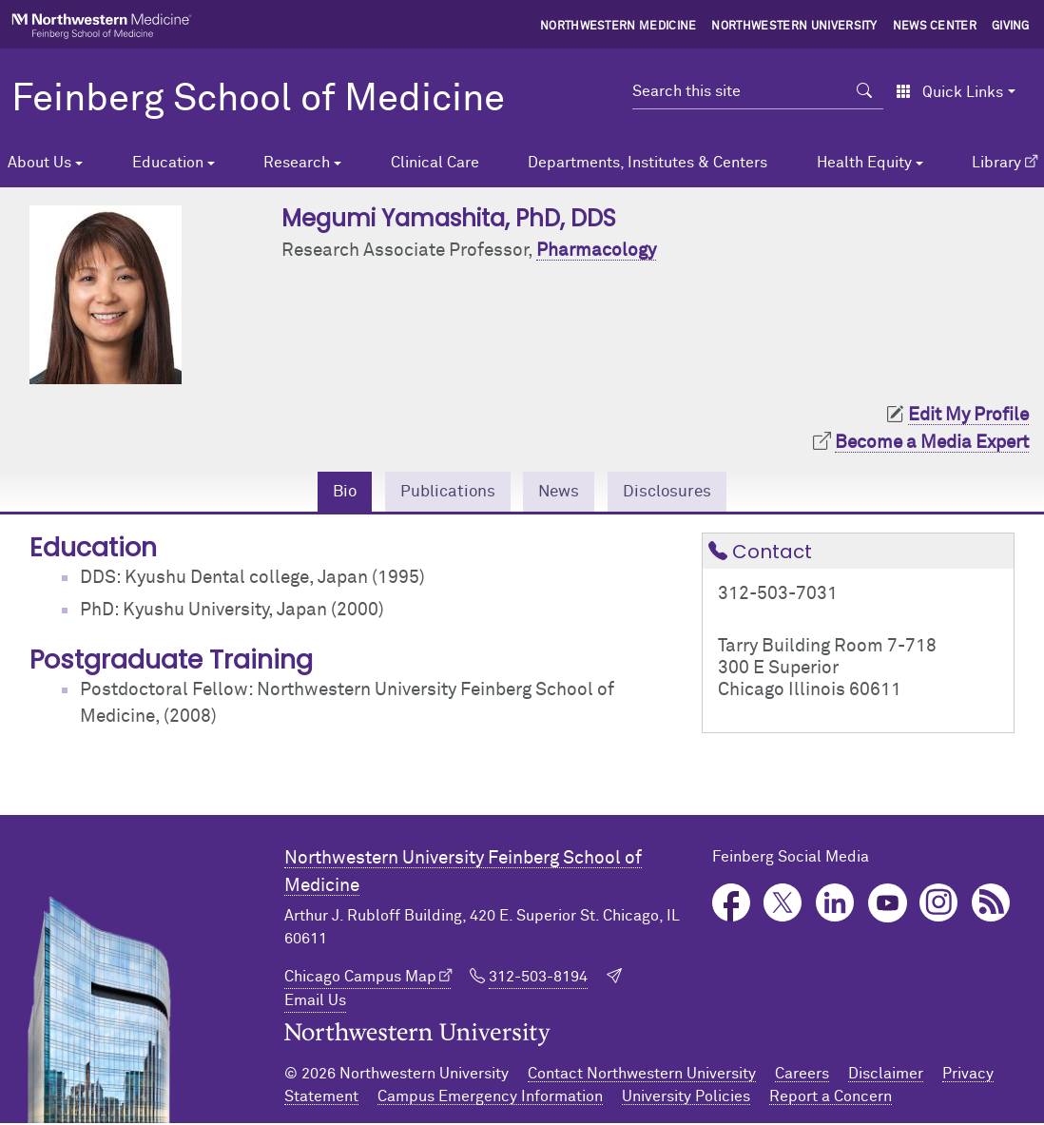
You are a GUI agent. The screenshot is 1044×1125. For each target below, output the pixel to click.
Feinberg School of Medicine (258, 100)
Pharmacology (596, 251)
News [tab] (561, 492)
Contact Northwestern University (642, 1075)
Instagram (938, 905)
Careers (802, 1075)
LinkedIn (835, 905)
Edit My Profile (968, 415)
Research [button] (296, 162)
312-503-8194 (538, 979)
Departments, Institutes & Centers (647, 162)
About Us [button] (39, 162)
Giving (1011, 26)
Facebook (731, 905)
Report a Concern (830, 1098)
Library (996, 162)
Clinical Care (435, 162)
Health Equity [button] (864, 162)
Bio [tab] (330, 492)
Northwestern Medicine (618, 26)
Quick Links (949, 92)
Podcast (991, 905)
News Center (935, 26)
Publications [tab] (441, 492)
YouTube (887, 905)
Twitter (783, 905)
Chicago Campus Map (360, 979)
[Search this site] (739, 91)
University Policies (686, 1098)
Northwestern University (794, 26)
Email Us (315, 1003)
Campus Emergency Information (490, 1098)
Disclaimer (885, 1075)
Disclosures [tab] (678, 492)
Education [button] (167, 162)
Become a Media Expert (932, 443)
